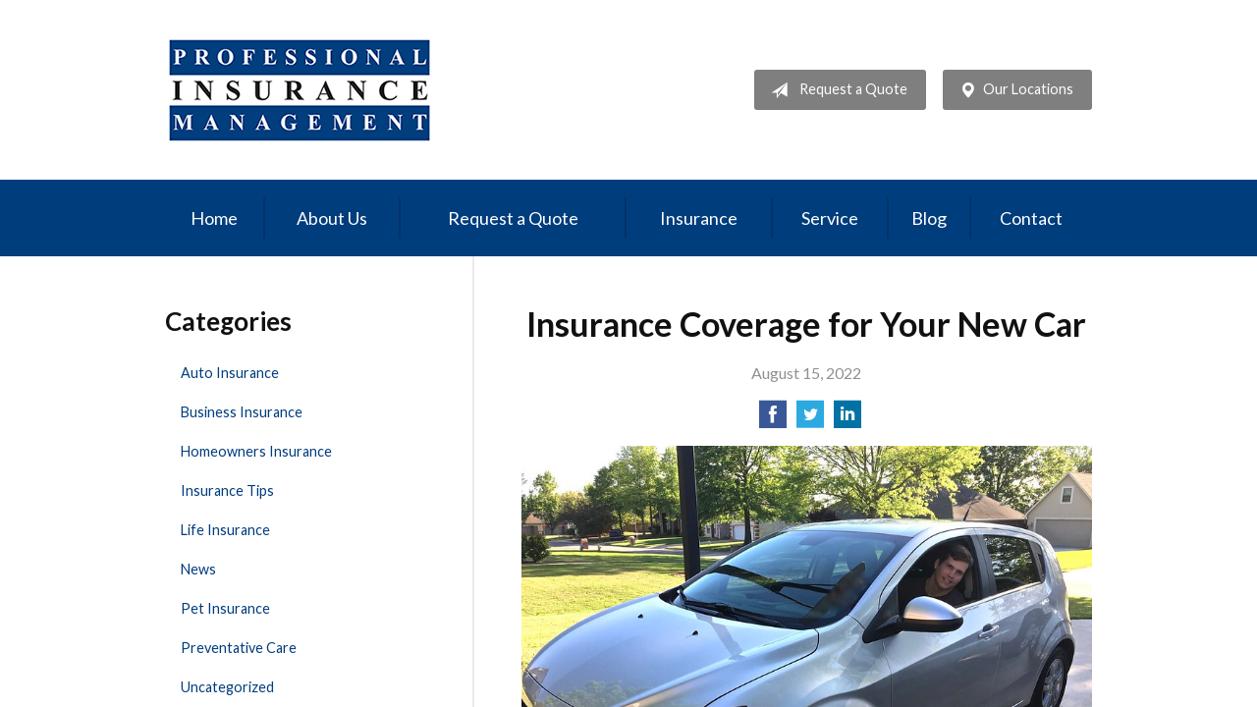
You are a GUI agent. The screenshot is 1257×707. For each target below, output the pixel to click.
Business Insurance (241, 412)
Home (214, 218)
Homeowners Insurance (256, 451)
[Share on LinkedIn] (847, 419)
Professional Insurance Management (300, 89)
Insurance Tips (227, 490)
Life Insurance (225, 529)
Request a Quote (835, 90)
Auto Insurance (230, 372)
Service (829, 218)
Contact (1031, 218)
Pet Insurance (225, 608)
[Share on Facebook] (773, 419)
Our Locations (1012, 90)
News (198, 569)
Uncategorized (227, 687)
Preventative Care (239, 647)
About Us (332, 218)
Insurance (699, 218)
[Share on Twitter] (810, 419)
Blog (929, 218)
